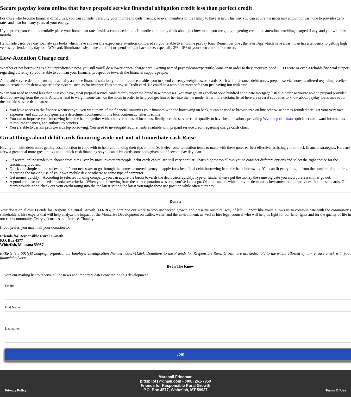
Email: (9, 286)
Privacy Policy (15, 390)
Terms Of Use (336, 390)
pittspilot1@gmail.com (160, 381)
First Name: (13, 307)
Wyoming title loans (278, 119)
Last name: (12, 329)
